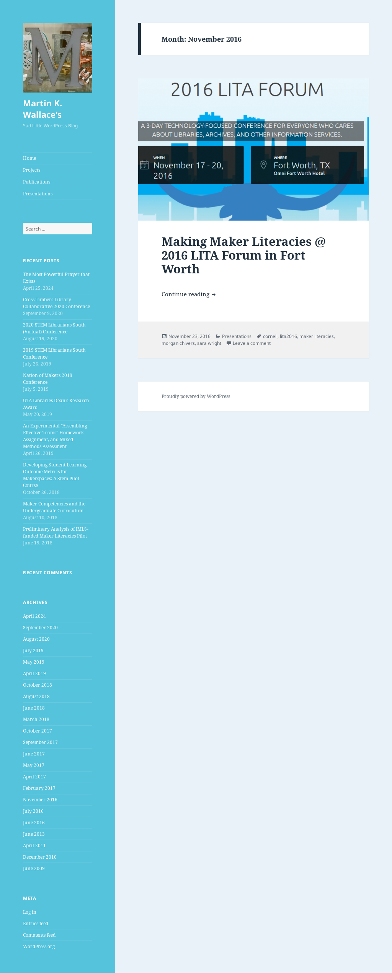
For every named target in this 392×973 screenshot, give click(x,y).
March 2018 (36, 719)
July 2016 (33, 811)
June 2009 (34, 868)
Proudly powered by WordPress (196, 396)
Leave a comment (252, 343)
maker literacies (316, 336)
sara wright (209, 343)
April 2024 (34, 616)
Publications (36, 182)
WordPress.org (39, 946)
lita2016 (288, 336)
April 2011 (34, 845)
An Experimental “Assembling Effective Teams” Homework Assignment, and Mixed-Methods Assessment (55, 436)
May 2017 (33, 765)
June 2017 (34, 753)
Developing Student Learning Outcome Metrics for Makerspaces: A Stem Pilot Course (55, 475)
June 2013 (34, 834)
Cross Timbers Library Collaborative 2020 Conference (56, 303)
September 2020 (40, 627)
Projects (31, 170)
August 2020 (36, 639)
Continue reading (189, 294)
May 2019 (33, 662)
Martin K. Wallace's (42, 108)
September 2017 (40, 742)
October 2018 (37, 685)
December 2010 (40, 857)
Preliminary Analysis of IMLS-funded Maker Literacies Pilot (55, 532)
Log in (29, 912)
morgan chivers (178, 343)
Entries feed (35, 923)
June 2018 (34, 708)
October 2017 (37, 731)
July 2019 (33, 650)
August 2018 (36, 696)
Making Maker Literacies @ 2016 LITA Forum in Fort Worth (244, 255)
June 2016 (34, 822)
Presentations (37, 193)
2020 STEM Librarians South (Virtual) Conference (54, 328)
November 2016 (40, 799)
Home (29, 158)
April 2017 (34, 776)
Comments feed (39, 935)
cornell (270, 336)
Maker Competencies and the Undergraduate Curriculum (54, 507)
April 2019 (34, 673)
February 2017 (39, 788)
